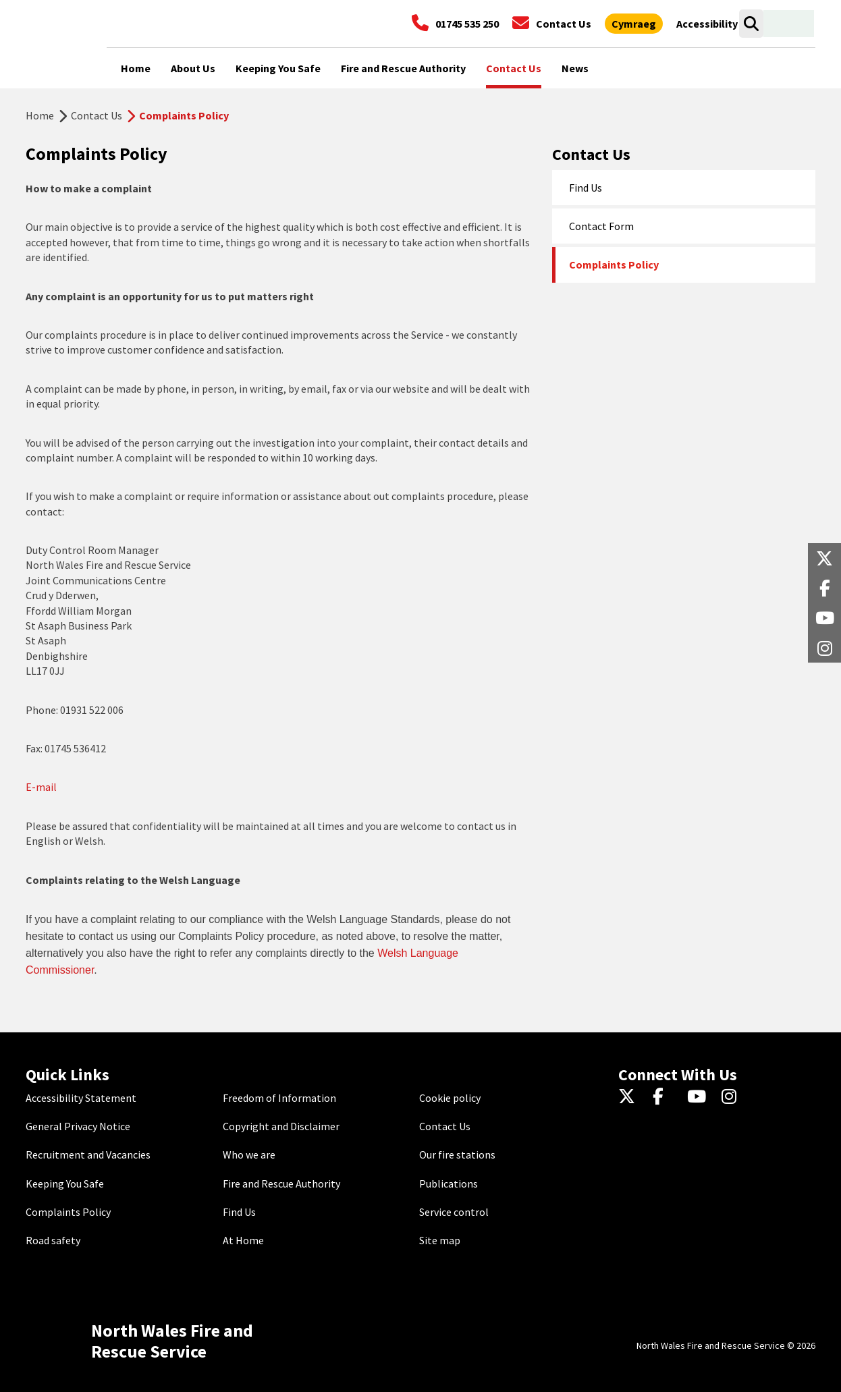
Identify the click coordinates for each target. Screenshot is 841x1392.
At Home (243, 1240)
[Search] (751, 23)
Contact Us (96, 115)
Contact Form (601, 226)
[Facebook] (664, 1098)
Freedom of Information (279, 1098)
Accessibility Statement (81, 1098)
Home (40, 115)
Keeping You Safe (65, 1183)
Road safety (53, 1240)
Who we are (249, 1154)
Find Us (585, 187)
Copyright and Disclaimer (281, 1126)
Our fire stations (457, 1154)
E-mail (41, 787)
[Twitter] (630, 1098)
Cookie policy (450, 1098)
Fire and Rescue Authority (281, 1183)
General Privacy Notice (78, 1126)
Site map (439, 1240)
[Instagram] (733, 1098)
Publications (448, 1183)
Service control (454, 1212)
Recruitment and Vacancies (88, 1154)
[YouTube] (699, 1098)
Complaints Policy (614, 264)
